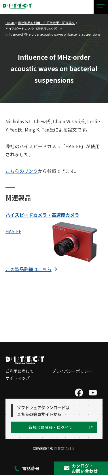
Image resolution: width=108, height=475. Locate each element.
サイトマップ (17, 378)
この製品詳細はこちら (28, 269)
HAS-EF (13, 231)
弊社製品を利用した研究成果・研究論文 (46, 22)
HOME (10, 22)
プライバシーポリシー (72, 371)
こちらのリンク (21, 170)
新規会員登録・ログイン (51, 427)
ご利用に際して (19, 371)
